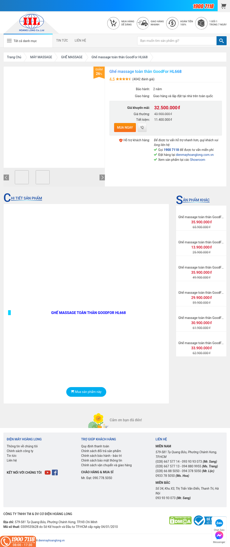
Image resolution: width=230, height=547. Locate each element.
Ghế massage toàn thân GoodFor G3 (203, 343)
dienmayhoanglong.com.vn (195, 155)
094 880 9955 (191, 466)
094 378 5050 (191, 471)
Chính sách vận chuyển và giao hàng (106, 465)
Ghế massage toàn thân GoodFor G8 (203, 292)
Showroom (197, 159)
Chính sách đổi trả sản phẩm (101, 451)
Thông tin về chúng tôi (22, 446)
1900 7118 (171, 150)
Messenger (219, 536)
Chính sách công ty (20, 451)
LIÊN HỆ (80, 40)
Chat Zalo (219, 524)
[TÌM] (222, 40)
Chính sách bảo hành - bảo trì (101, 455)
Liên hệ (12, 460)
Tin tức (12, 455)
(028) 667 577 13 (168, 466)
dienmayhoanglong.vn (51, 540)
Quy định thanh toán (95, 446)
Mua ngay (125, 127)
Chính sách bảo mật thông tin (101, 460)
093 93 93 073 (192, 461)
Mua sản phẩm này (86, 392)
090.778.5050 (102, 478)
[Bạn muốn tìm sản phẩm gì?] (177, 40)
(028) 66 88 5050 (168, 471)
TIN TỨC (62, 40)
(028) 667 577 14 (168, 461)
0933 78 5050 (165, 476)
